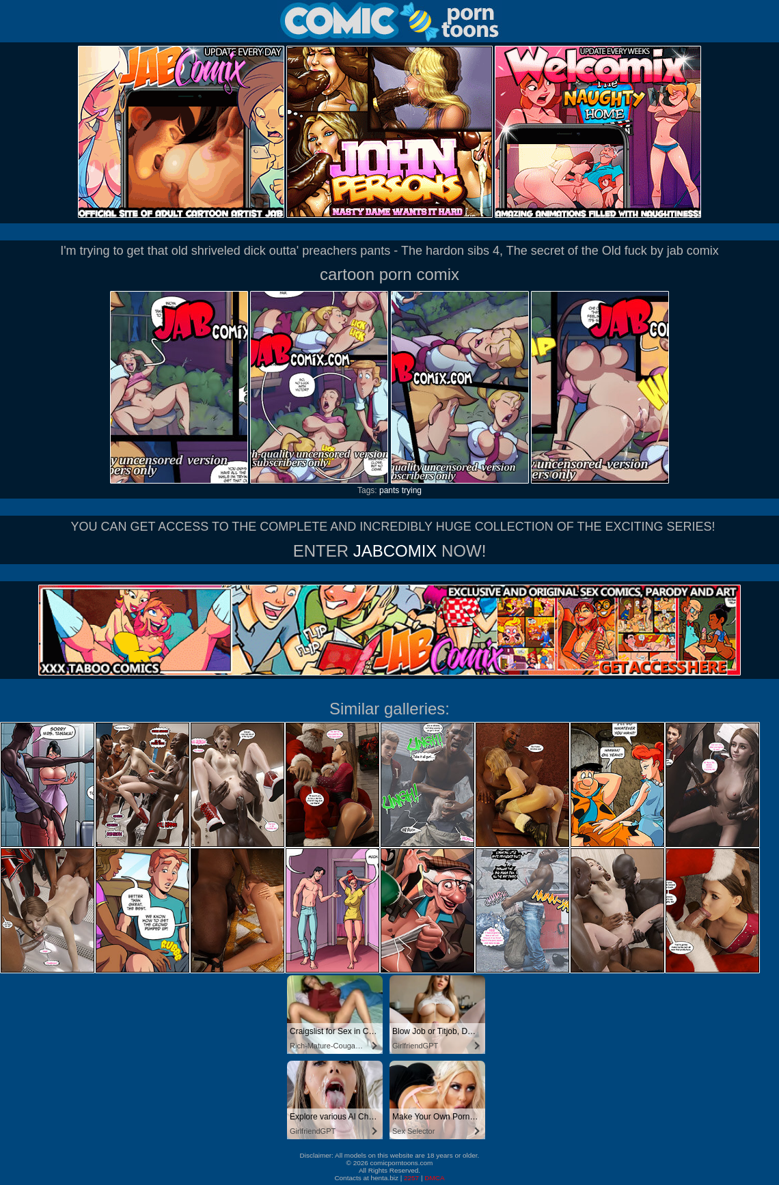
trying (412, 490)
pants (389, 490)
